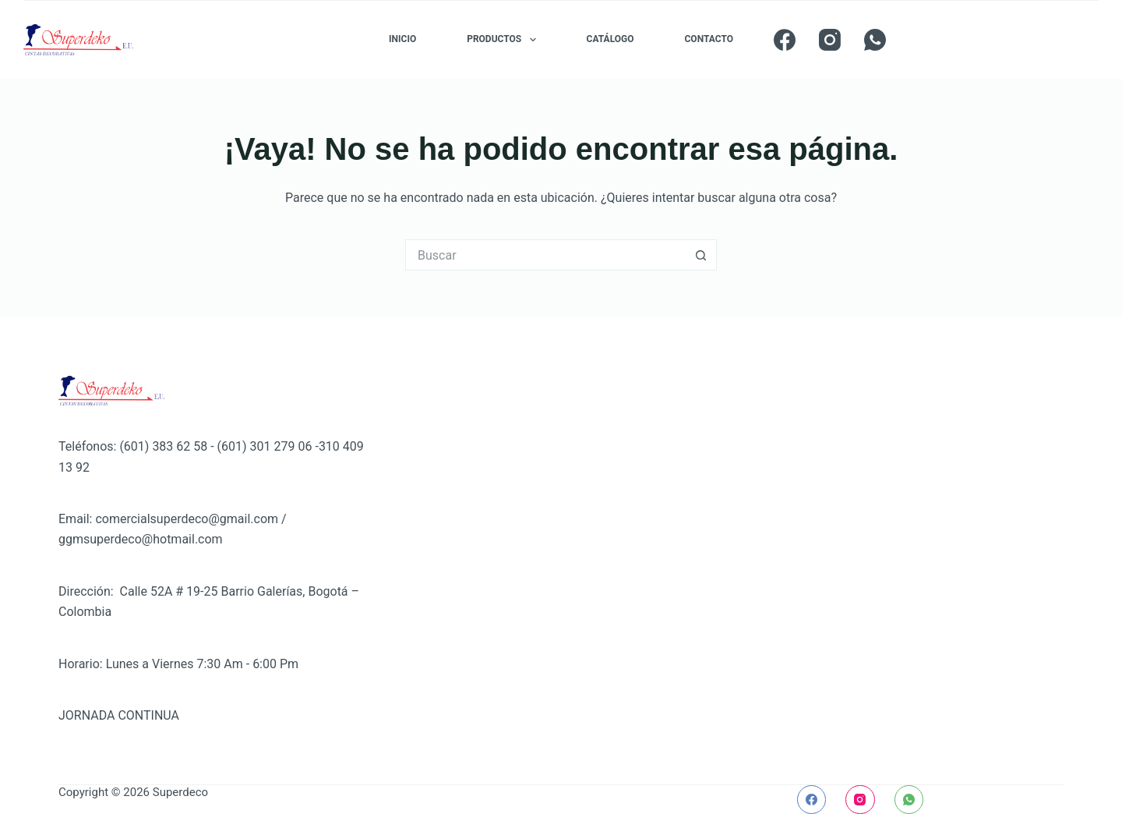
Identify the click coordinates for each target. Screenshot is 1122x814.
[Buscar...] (545, 255)
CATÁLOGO (610, 39)
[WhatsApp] (875, 40)
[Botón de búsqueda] (701, 255)
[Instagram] (830, 40)
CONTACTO (709, 39)
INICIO (402, 39)
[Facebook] (785, 40)
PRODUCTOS (504, 39)
